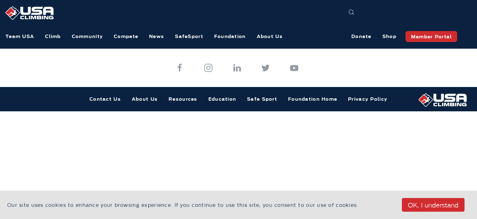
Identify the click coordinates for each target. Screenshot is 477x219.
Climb (53, 36)
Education (222, 99)
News (156, 36)
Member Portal (431, 37)
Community (87, 36)
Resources (183, 99)
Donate (361, 36)
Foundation (230, 36)
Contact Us (105, 99)
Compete (126, 36)
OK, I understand (433, 205)
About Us (270, 36)
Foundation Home (312, 99)
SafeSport (189, 36)
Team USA (19, 36)
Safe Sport (262, 99)
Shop (389, 36)
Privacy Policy (367, 99)
